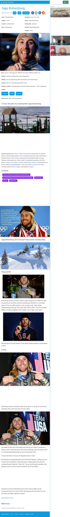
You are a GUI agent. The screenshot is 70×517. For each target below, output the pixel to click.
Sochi (13, 158)
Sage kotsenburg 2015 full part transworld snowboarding (18, 177)
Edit (14, 13)
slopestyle (32, 156)
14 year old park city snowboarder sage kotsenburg (16, 174)
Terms (11, 514)
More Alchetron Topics (7, 498)
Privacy (16, 514)
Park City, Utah (35, 17)
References (13, 180)
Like (19, 13)
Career (5, 180)
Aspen (16, 162)
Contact (21, 514)
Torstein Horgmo (16, 167)
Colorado (20, 162)
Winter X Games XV (33, 164)
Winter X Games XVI (7, 162)
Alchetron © (29, 514)
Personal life (38, 177)
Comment (26, 13)
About (5, 514)
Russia (17, 158)
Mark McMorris (32, 162)
